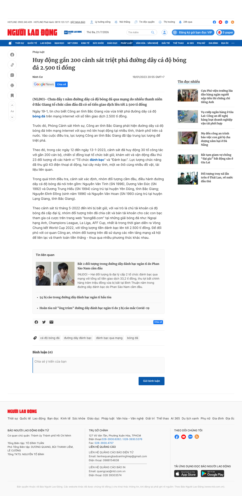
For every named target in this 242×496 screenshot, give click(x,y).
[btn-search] (153, 32)
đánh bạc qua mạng (109, 338)
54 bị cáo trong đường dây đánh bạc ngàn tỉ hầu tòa (75, 297)
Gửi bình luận (151, 381)
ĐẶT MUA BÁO (78, 22)
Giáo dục (112, 43)
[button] (12, 105)
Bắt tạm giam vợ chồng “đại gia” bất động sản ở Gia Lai (217, 158)
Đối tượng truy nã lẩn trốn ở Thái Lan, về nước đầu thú (217, 177)
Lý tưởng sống (100, 22)
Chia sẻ (61, 84)
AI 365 (190, 43)
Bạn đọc (59, 43)
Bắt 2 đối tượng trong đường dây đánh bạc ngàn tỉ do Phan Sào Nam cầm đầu (118, 266)
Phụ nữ (201, 43)
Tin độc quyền (144, 22)
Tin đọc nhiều (189, 82)
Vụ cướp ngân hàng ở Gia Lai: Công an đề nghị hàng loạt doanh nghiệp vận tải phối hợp (217, 117)
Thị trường (166, 22)
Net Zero (72, 43)
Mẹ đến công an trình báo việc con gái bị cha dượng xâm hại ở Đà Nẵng (215, 139)
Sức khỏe (98, 43)
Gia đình (213, 43)
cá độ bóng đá (50, 338)
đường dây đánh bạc (78, 338)
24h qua (185, 22)
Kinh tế (85, 43)
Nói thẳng (122, 22)
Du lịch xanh (190, 418)
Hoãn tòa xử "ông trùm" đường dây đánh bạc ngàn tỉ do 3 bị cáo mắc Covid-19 (94, 308)
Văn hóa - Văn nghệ (147, 43)
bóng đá (132, 338)
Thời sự (19, 43)
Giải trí (165, 43)
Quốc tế (32, 43)
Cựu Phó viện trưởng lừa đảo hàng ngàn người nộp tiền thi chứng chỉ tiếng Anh (217, 96)
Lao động (45, 43)
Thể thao (178, 43)
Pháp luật (127, 43)
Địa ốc (225, 43)
